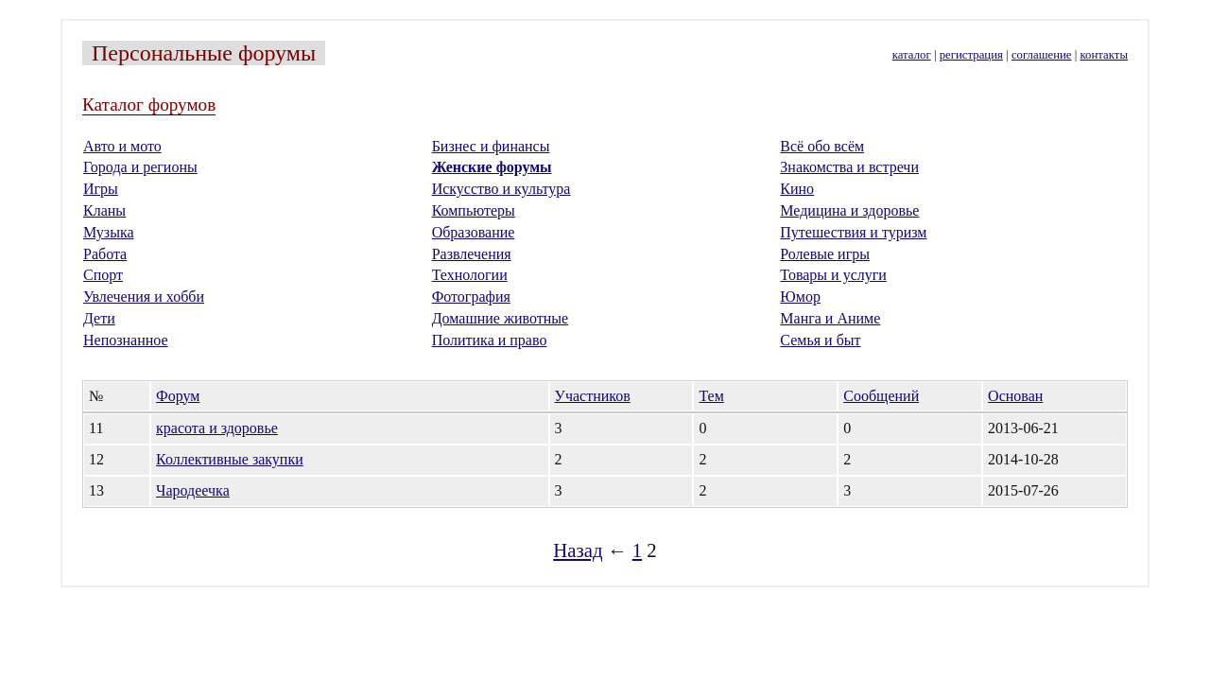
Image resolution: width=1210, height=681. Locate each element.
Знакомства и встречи (849, 167)
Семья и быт (820, 340)
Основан (1015, 396)
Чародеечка (193, 490)
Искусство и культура (501, 189)
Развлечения (471, 254)
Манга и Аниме (830, 318)
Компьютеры (473, 210)
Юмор (800, 296)
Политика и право (489, 340)
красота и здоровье (217, 428)
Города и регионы (140, 167)
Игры (100, 189)
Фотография (471, 296)
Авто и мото (122, 146)
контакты (1104, 54)
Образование (473, 232)
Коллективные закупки (229, 459)
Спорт (103, 275)
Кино (797, 189)
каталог (911, 54)
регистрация (971, 54)
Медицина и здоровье (849, 210)
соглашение (1041, 54)
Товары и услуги (833, 275)
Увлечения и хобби (143, 296)
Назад (577, 550)
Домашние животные (500, 318)
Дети (99, 318)
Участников (593, 396)
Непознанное (125, 340)
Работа (105, 254)
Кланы (104, 210)
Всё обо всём (822, 146)
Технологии (470, 275)
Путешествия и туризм (853, 232)
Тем (711, 396)
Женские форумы (492, 167)
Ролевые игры (825, 254)
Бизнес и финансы (491, 146)
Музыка (108, 232)
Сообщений (881, 396)
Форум (177, 396)
